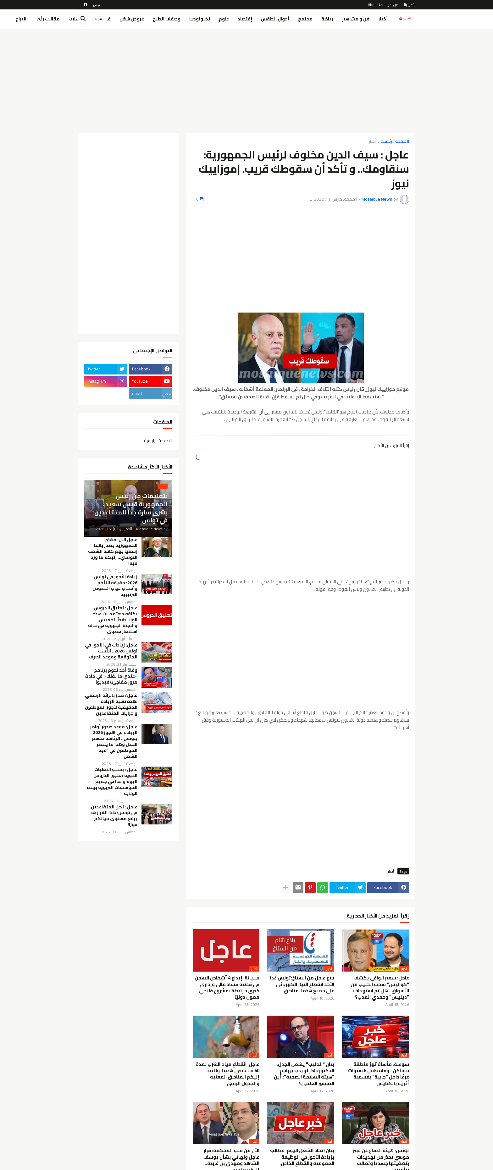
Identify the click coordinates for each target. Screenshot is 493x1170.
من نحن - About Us (383, 4)
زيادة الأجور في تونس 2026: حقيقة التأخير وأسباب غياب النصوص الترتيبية (114, 586)
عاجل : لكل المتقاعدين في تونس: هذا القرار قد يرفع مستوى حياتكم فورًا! (113, 816)
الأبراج (22, 19)
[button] (98, 19)
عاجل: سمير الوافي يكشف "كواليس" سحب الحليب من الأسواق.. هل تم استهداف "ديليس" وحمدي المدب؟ (380, 987)
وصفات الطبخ (166, 19)
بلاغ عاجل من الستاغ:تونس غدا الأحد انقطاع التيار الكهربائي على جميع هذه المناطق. (302, 984)
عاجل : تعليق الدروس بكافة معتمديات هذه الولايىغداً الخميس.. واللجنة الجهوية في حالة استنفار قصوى (112, 620)
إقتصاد (245, 19)
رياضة (327, 19)
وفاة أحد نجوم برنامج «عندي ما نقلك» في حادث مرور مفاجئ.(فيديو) (111, 676)
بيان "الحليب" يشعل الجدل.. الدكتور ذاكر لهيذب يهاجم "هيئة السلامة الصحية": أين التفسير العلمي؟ (304, 1074)
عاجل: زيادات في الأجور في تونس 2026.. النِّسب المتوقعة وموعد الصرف (111, 651)
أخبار (383, 19)
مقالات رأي (48, 19)
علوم (224, 19)
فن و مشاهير (355, 19)
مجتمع (305, 19)
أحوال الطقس (275, 19)
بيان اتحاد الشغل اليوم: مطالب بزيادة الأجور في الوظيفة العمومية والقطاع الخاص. (302, 1157)
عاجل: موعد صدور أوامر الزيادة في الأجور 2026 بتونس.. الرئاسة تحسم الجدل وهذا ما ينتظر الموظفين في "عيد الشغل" (113, 741)
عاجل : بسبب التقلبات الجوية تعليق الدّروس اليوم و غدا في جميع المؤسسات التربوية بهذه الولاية (112, 781)
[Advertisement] (246, 81)
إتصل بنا (409, 4)
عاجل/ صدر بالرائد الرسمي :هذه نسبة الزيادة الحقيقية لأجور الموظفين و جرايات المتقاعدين (111, 704)
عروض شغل (131, 19)
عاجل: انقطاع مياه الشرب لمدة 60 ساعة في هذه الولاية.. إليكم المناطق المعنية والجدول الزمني (227, 1074)
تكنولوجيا (199, 19)
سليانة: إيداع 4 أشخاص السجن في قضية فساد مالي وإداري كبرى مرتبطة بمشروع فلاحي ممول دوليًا (227, 987)
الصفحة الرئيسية (395, 141)
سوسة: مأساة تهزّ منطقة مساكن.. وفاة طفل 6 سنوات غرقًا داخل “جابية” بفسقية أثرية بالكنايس (378, 1074)
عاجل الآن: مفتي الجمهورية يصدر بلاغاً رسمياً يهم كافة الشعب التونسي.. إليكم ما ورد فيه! (112, 551)
